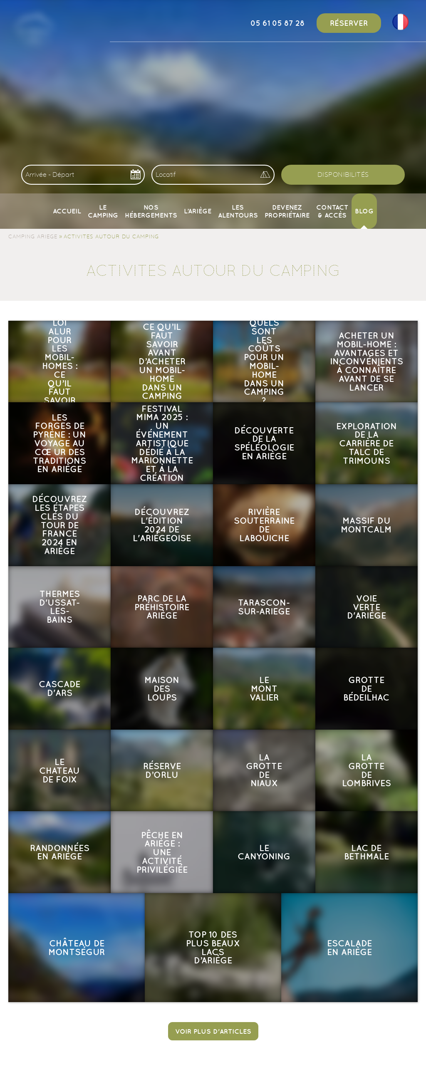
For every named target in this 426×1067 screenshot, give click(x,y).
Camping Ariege (32, 236)
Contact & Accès (332, 210)
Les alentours (238, 210)
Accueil (67, 211)
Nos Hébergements (151, 210)
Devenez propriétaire (287, 210)
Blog (364, 211)
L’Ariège (197, 211)
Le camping (103, 210)
